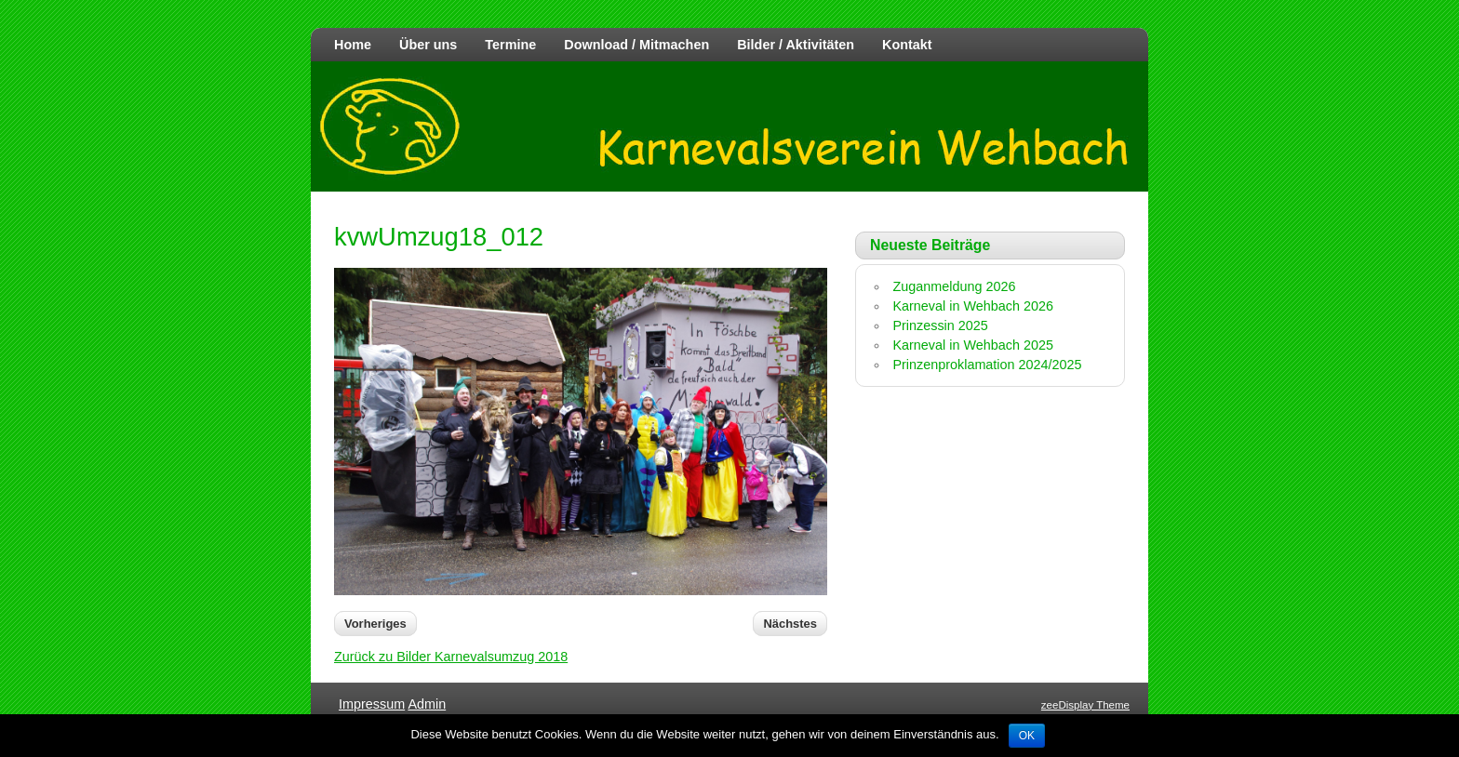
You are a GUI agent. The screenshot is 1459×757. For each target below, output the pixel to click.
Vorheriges (375, 624)
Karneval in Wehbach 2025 (972, 345)
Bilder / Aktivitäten (795, 44)
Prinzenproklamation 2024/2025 (986, 364)
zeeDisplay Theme (1085, 705)
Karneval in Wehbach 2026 (972, 306)
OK (1027, 735)
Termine (510, 44)
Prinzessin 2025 (939, 325)
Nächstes (790, 624)
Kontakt (907, 44)
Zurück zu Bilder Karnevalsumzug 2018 (451, 656)
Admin (427, 704)
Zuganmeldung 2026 (953, 286)
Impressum (372, 704)
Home (352, 44)
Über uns (428, 44)
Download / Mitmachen (636, 44)
